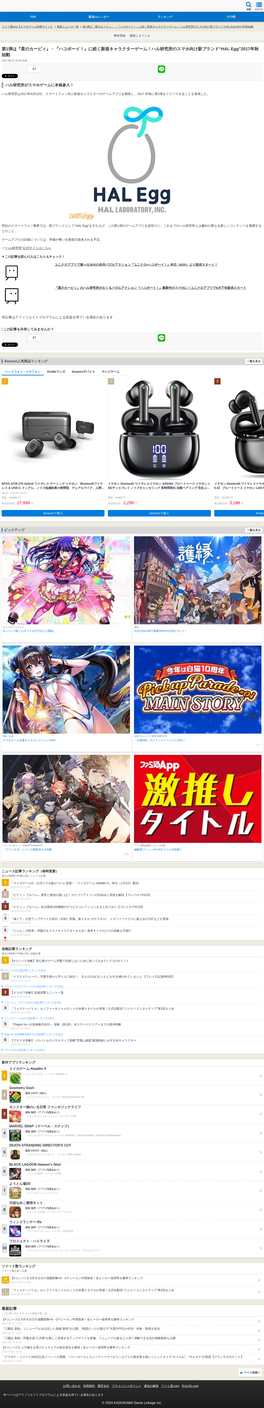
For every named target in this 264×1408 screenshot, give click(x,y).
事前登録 (120, 35)
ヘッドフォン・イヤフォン (22, 371)
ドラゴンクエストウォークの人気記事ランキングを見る (34, 986)
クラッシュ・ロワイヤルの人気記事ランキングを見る (32, 1002)
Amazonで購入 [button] (53, 513)
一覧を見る (254, 361)
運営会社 (103, 1386)
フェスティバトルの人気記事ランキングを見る (29, 1018)
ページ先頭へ (252, 1372)
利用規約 (89, 1386)
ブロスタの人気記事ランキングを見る (24, 1050)
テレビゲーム (110, 371)
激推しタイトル (140, 35)
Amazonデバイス (83, 371)
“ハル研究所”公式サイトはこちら (28, 248)
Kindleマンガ (56, 371)
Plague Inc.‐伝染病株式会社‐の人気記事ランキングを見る (33, 1034)
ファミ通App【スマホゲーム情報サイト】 (27, 26)
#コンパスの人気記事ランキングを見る (25, 970)
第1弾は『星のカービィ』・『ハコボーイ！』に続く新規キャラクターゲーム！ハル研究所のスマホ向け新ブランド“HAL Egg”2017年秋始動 (168, 26)
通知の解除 (151, 1386)
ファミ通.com (170, 1386)
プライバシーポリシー (126, 1386)
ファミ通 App (16, 6)
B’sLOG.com (190, 1386)
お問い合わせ (72, 1386)
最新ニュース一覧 (68, 26)
